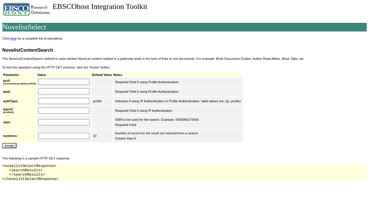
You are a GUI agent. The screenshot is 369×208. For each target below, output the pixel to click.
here (13, 38)
